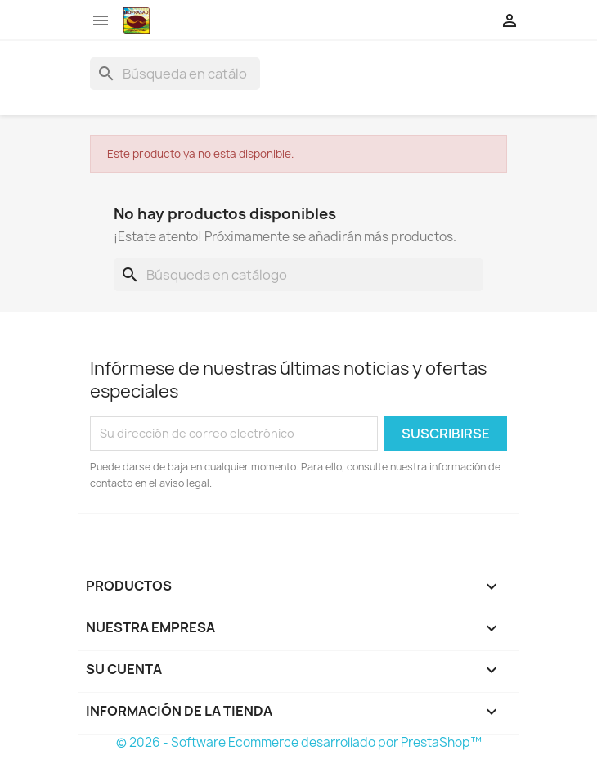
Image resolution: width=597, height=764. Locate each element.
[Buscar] (175, 73)
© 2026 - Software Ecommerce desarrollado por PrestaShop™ (299, 742)
